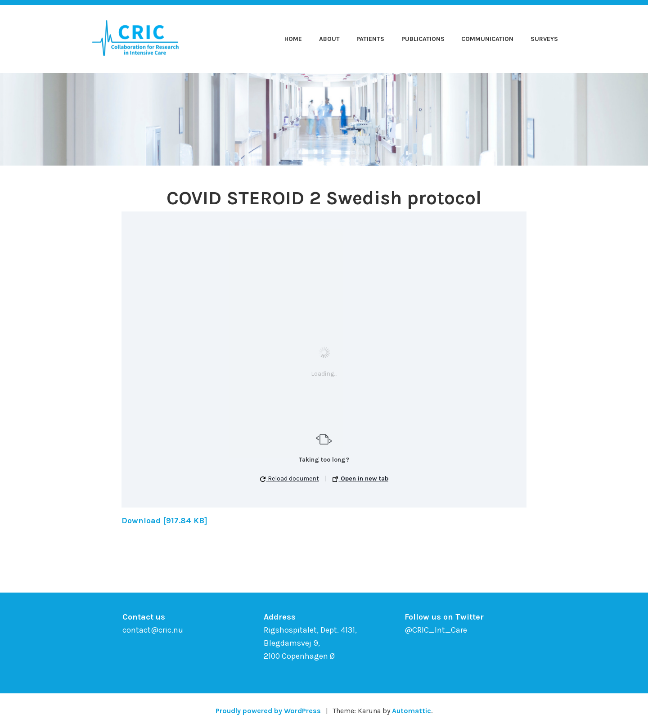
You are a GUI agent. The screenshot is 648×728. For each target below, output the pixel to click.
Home (293, 39)
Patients (370, 39)
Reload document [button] (289, 478)
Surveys (544, 39)
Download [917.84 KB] (164, 521)
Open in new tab (360, 478)
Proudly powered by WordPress (268, 710)
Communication (487, 39)
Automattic (411, 710)
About (329, 39)
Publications (423, 39)
